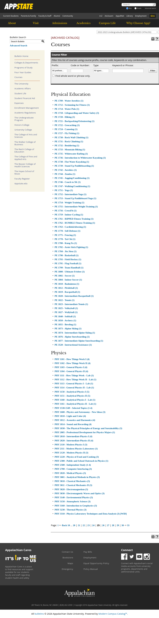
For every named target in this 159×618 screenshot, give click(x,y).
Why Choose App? (138, 23)
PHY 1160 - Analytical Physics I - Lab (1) (75, 400)
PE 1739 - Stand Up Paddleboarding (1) (74, 166)
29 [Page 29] (118, 525)
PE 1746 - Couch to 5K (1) (68, 182)
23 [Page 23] (88, 525)
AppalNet (120, 16)
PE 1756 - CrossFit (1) (65, 210)
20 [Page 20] (74, 525)
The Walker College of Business (25, 143)
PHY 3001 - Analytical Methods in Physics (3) (77, 477)
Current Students (11, 16)
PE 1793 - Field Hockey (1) (68, 259)
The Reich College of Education (24, 150)
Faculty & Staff (44, 16)
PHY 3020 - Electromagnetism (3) (71, 489)
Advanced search (150, 8)
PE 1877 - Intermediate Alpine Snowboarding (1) (79, 341)
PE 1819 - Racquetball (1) (67, 292)
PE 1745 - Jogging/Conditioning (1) (72, 178)
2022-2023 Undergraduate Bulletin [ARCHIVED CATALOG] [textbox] (124, 32)
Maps (70, 563)
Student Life (20, 93)
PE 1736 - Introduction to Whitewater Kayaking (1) (80, 158)
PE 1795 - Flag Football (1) (68, 263)
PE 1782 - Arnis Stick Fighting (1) (71, 247)
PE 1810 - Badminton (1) (67, 284)
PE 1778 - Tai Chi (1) (65, 239)
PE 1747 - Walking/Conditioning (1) (72, 186)
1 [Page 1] (58, 525)
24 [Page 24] (93, 525)
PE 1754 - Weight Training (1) (69, 202)
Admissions (59, 23)
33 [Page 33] (128, 525)
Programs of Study (23, 67)
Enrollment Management (26, 107)
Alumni (57, 16)
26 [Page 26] (103, 525)
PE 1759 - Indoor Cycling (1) (69, 214)
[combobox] (128, 32)
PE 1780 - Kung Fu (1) (66, 243)
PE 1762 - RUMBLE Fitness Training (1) (75, 223)
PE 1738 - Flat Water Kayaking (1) (72, 162)
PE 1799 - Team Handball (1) (69, 267)
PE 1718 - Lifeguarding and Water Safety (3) (77, 113)
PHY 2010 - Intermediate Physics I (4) (73, 436)
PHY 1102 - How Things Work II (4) (72, 363)
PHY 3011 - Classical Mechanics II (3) (73, 485)
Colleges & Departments (26, 62)
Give (153, 16)
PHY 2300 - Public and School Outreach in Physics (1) (81, 461)
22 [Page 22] (84, 525)
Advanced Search (18, 45)
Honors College (21, 125)
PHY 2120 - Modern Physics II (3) (71, 452)
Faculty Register (22, 178)
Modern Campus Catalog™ (112, 613)
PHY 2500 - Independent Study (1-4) (73, 465)
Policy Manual (91, 569)
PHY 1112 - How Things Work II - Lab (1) (75, 379)
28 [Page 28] (113, 525)
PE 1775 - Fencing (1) (65, 235)
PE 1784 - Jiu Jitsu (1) (65, 251)
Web (129, 8)
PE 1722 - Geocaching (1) (67, 125)
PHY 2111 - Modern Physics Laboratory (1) (76, 448)
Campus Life (107, 23)
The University (21, 83)
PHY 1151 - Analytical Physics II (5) (72, 396)
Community (67, 16)
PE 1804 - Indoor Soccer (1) (68, 279)
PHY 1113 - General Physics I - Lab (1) (74, 383)
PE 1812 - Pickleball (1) (66, 288)
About (12, 23)
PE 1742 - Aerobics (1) (66, 170)
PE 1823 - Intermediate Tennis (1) (71, 304)
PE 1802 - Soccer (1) (65, 275)
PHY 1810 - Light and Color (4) (70, 416)
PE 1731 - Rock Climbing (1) (69, 141)
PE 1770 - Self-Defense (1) (67, 231)
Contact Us (67, 551)
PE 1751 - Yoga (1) (64, 190)
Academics (83, 23)
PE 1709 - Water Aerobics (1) (69, 100)
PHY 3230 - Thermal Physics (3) (70, 509)
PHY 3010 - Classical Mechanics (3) (72, 481)
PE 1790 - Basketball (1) (66, 255)
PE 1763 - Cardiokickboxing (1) (70, 227)
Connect (127, 550)
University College (23, 129)
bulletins (39, 613)
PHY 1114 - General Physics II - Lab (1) (74, 387)
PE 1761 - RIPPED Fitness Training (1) (74, 219)
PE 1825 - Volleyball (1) (66, 308)
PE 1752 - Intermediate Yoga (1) (70, 194)
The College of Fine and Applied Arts (25, 157)
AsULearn (109, 16)
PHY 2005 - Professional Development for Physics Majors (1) (85, 432)
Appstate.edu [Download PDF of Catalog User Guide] (20, 183)
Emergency (67, 569)
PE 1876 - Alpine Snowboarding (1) (72, 336)
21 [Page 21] (79, 525)
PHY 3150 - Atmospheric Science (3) (72, 501)
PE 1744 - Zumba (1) (65, 174)
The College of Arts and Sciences (25, 135)
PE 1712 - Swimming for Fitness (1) (72, 105)
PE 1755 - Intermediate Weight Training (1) (76, 206)
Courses (18, 77)
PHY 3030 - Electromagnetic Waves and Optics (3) (79, 493)
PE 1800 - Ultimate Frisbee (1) (70, 271)
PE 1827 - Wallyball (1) (66, 312)
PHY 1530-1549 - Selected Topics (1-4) (73, 408)
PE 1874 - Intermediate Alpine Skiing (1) (75, 332)
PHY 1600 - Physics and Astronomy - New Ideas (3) (80, 412)
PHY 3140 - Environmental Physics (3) (74, 497)
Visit (36, 23)
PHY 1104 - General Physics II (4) (71, 371)
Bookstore (68, 557)
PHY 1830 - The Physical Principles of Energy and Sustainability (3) (88, 428)
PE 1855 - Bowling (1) (65, 324)
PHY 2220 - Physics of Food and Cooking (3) (77, 457)
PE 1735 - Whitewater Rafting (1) (71, 153)
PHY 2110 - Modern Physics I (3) (71, 444)
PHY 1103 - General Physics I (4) (71, 367)
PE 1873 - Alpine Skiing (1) (68, 328)
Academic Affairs (22, 88)
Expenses (19, 103)
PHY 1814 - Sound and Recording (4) (73, 424)
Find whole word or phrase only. (72, 75)
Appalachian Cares (18, 550)
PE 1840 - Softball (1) (65, 316)
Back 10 (66, 525)
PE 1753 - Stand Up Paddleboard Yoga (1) (75, 198)
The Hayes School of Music (24, 172)
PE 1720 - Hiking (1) (65, 117)
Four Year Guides (22, 72)
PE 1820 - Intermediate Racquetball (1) (74, 296)
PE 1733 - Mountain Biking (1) (70, 149)
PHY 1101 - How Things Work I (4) (72, 359)
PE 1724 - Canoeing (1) (66, 129)
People (137, 8)
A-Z (100, 16)
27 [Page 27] (108, 525)
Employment (140, 16)
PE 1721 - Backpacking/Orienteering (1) (74, 121)
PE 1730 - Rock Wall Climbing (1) (71, 137)
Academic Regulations (25, 112)
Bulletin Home (21, 56)
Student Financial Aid (24, 98)
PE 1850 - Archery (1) (65, 320)
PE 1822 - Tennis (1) (64, 300)
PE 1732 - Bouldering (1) (67, 145)
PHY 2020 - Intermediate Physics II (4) (74, 440)
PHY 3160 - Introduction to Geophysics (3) (76, 505)
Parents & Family (28, 16)
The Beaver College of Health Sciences (25, 165)
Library (129, 16)
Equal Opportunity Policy (96, 563)
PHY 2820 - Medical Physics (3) (70, 473)
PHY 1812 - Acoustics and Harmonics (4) (75, 420)
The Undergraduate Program (24, 118)
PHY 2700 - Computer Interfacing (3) (73, 469)
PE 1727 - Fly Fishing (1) (67, 133)
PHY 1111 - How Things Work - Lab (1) (74, 375)
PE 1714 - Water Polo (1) (67, 109)
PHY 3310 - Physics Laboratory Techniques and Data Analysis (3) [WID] (91, 513)
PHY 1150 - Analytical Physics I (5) (72, 392)
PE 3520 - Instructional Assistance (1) (73, 345)
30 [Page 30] (122, 525)
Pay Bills (88, 551)
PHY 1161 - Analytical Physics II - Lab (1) (75, 404)
